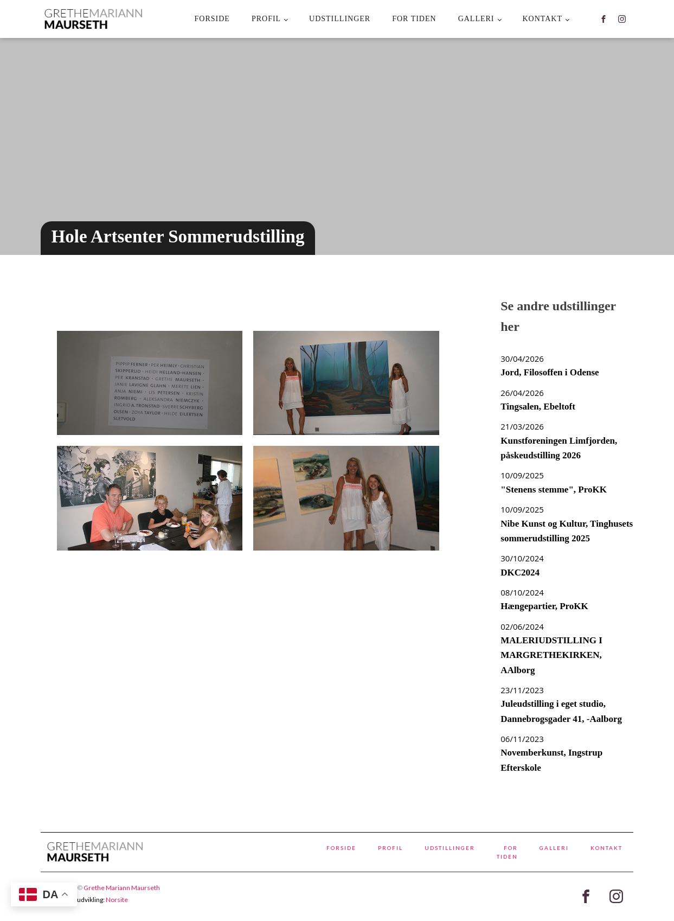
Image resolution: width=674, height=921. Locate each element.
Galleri (476, 19)
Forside (212, 19)
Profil (266, 19)
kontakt (542, 19)
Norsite (117, 900)
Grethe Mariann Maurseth (122, 888)
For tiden (414, 19)
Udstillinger (339, 19)
